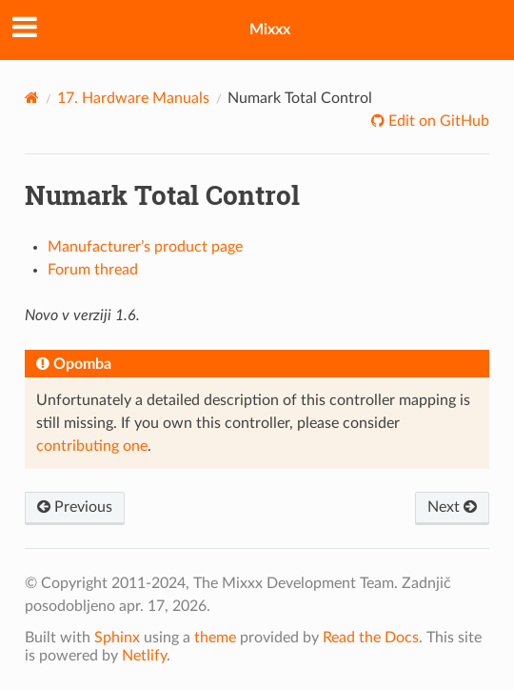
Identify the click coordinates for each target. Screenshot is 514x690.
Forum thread (93, 269)
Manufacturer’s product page (145, 246)
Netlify (144, 655)
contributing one (92, 446)
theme (215, 637)
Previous (74, 507)
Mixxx (269, 29)
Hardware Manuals (133, 98)
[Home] (32, 98)
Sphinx (117, 637)
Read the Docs (371, 637)
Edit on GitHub (437, 121)
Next (452, 507)
